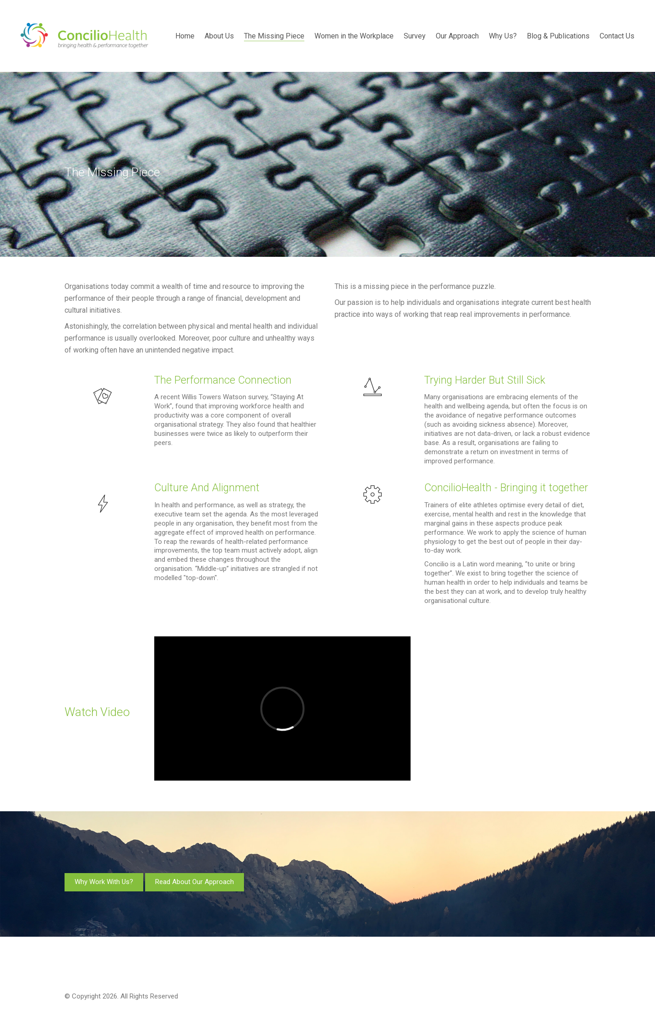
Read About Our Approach (194, 882)
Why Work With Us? (104, 882)
